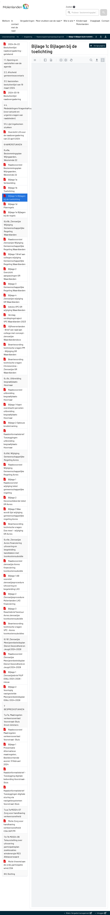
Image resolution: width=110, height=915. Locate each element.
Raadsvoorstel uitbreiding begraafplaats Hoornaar (13, 394)
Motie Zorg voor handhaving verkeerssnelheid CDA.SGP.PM (13, 826)
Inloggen (101, 913)
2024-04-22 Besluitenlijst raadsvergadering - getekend (13, 49)
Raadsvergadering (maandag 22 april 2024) (51, 37)
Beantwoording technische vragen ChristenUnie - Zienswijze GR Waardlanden (13, 366)
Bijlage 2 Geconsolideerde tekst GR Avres (15, 500)
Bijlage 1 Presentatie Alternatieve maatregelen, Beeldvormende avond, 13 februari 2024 (12, 754)
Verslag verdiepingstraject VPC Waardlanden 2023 (15, 318)
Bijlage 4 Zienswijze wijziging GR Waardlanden (13, 298)
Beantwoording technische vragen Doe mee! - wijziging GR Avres (13, 528)
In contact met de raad (15, 25)
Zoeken (69, 7)
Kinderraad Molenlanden (82, 22)
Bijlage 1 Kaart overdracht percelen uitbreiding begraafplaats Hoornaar (14, 411)
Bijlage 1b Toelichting (10, 189)
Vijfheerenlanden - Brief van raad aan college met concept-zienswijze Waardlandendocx (14, 333)
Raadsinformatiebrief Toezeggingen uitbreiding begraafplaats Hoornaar (14, 439)
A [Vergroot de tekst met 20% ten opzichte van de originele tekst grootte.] (101, 36)
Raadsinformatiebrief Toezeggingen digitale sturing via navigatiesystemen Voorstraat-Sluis (14, 795)
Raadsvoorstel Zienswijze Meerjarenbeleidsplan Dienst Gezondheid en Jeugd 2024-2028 (14, 660)
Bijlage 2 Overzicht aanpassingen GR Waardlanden (12, 274)
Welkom (6, 20)
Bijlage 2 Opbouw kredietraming (14, 424)
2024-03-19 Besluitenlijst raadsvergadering (12, 95)
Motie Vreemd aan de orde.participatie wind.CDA (14, 864)
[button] (103, 12)
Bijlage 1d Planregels (10, 206)
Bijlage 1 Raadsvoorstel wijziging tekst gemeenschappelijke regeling (14, 486)
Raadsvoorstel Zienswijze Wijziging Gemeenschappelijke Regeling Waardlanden (14, 244)
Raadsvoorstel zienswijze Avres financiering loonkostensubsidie (13, 566)
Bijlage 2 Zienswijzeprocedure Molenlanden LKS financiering (14, 598)
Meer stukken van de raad (48, 20)
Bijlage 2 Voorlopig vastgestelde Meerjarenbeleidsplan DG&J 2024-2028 (14, 693)
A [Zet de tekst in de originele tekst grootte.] (96, 36)
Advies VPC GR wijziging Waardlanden (14, 308)
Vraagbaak (95, 20)
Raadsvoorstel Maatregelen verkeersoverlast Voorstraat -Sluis (13, 734)
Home (19, 37)
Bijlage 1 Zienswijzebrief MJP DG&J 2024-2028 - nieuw (13, 677)
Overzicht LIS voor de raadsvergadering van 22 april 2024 (15, 135)
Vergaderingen (27, 20)
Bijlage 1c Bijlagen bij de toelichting (14, 197)
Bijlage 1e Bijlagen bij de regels (15, 214)
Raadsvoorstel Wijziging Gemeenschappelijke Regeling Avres (14, 469)
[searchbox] (82, 12)
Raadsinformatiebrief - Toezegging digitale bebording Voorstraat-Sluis (15, 776)
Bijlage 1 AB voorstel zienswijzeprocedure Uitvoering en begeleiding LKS (14, 582)
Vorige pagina (97, 45)
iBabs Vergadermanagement (78, 913)
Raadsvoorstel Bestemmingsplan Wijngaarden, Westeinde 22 (13, 169)
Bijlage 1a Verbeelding (10, 181)
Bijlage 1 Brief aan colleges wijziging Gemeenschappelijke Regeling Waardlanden (14, 259)
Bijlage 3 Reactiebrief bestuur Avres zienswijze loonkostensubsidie (14, 613)
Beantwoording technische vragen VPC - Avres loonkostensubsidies (14, 628)
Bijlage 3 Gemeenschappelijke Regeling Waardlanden (14, 287)
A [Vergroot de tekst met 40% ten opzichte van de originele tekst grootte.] (106, 36)
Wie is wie (68, 20)
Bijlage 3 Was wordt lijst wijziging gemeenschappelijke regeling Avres (14, 514)
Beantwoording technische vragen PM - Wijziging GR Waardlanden (14, 349)
